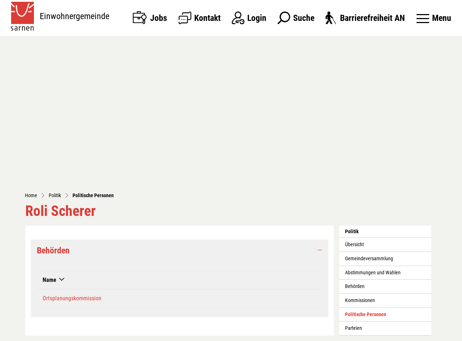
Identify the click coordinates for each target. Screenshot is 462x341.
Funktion (237, 144)
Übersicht (354, 109)
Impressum (333, 334)
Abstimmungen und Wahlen (373, 137)
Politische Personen (365, 181)
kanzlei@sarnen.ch (73, 299)
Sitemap (256, 334)
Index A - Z (279, 334)
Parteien (353, 193)
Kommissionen (360, 165)
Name (49, 144)
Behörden (355, 151)
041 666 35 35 (70, 289)
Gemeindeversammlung (369, 123)
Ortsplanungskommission (72, 162)
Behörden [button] (53, 115)
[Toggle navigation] (434, 18)
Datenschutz (305, 334)
